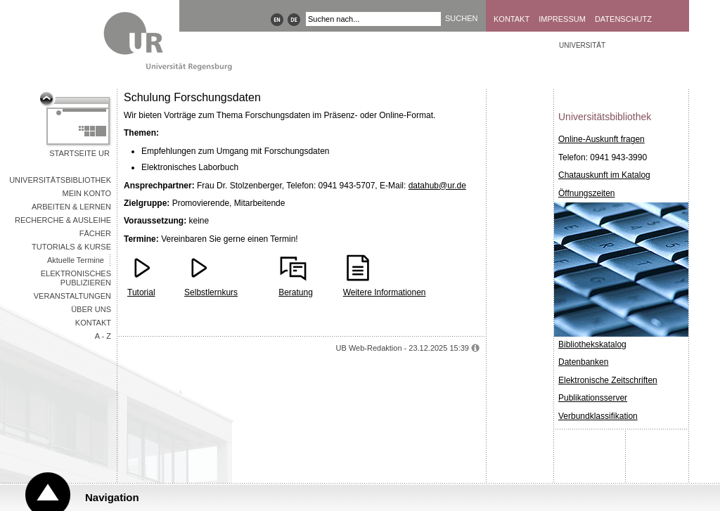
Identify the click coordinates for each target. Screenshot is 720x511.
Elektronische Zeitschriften (607, 380)
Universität (582, 45)
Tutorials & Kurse (71, 246)
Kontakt (511, 19)
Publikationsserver (592, 398)
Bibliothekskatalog (592, 344)
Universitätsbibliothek (60, 180)
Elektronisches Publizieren (76, 278)
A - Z (103, 336)
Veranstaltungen (72, 296)
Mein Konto (87, 193)
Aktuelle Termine (75, 260)
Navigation (112, 497)
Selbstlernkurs (211, 292)
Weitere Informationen (384, 292)
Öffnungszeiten (586, 193)
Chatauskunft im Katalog (604, 175)
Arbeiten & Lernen (71, 206)
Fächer (95, 233)
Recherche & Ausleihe (63, 220)
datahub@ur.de (437, 185)
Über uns (91, 309)
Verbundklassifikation (598, 416)
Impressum (562, 19)
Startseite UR (79, 153)
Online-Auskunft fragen (601, 139)
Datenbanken (583, 362)
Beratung (295, 292)
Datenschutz (623, 19)
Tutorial (141, 292)
